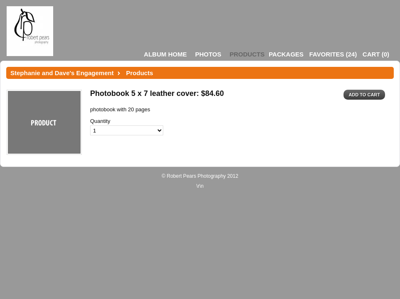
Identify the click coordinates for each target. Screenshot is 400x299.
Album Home (165, 54)
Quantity (100, 121)
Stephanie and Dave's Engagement (62, 72)
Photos (208, 54)
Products (247, 54)
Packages (286, 54)
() (333, 54)
